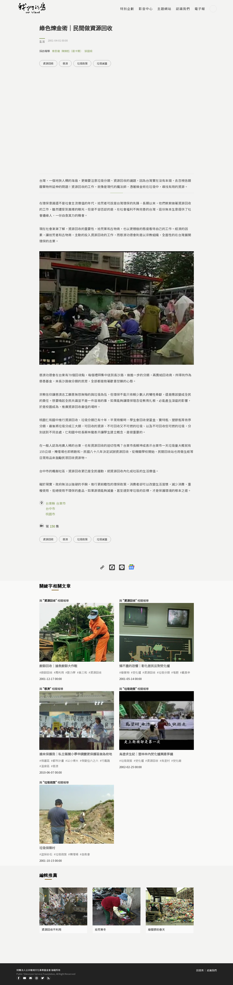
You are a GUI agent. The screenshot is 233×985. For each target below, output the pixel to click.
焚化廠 (177, 760)
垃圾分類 (164, 672)
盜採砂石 (46, 854)
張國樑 (88, 51)
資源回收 (48, 63)
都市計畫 (58, 760)
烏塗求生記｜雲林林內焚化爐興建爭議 (146, 754)
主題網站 (164, 9)
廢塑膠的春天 (156, 929)
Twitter (42, 978)
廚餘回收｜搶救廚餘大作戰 (58, 665)
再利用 (59, 672)
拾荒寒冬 (100, 929)
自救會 (85, 854)
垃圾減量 (102, 63)
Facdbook (19, 978)
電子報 (200, 9)
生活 (42, 41)
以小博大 (72, 760)
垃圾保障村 (47, 847)
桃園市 (50, 514)
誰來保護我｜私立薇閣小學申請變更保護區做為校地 (75, 754)
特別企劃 (127, 9)
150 (52, 526)
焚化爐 (137, 672)
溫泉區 (45, 766)
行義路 (105, 760)
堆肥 (176, 672)
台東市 (61, 503)
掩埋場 (74, 854)
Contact (30, 978)
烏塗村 (165, 760)
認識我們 (183, 9)
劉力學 (71, 672)
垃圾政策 (82, 63)
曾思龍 (56, 51)
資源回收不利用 (51, 929)
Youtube (24, 978)
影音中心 (146, 9)
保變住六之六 (89, 760)
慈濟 (65, 63)
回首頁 (200, 970)
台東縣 (50, 503)
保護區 (45, 760)
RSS (48, 978)
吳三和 (83, 672)
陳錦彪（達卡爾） (72, 51)
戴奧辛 (186, 672)
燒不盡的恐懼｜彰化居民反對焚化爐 (144, 665)
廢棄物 (125, 672)
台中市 (50, 508)
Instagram (36, 978)
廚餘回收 (46, 672)
